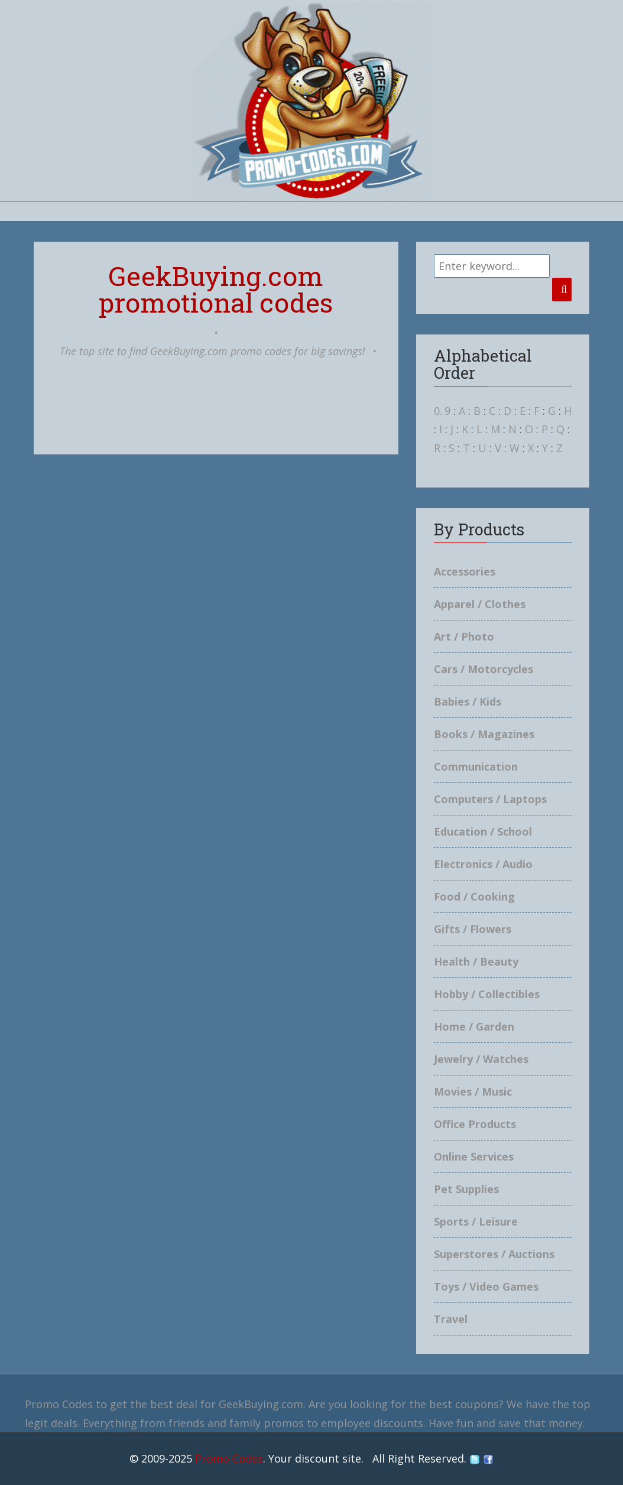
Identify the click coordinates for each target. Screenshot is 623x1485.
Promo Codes (229, 1458)
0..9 (442, 411)
